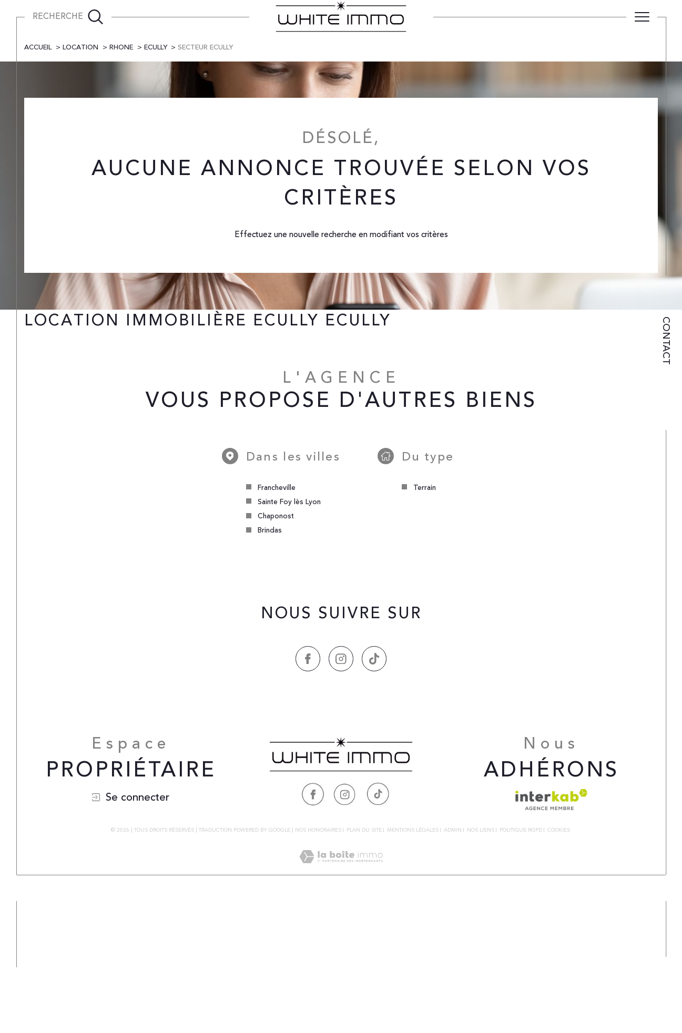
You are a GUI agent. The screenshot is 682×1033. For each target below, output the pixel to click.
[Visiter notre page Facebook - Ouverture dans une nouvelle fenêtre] (313, 926)
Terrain (424, 619)
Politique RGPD (521, 962)
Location (81, 178)
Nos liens (480, 962)
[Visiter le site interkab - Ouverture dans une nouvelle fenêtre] (551, 931)
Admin (453, 962)
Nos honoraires (318, 962)
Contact (666, 340)
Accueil (39, 178)
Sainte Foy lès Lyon (288, 633)
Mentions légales (413, 962)
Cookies (558, 962)
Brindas (269, 662)
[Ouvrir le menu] (641, 17)
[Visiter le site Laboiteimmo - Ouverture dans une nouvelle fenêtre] (341, 1000)
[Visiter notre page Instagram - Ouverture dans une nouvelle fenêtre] (345, 926)
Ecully (157, 178)
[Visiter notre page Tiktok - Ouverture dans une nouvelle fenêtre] (377, 926)
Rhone (122, 178)
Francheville (276, 619)
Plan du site (364, 962)
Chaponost (275, 647)
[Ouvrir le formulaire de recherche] (68, 16)
